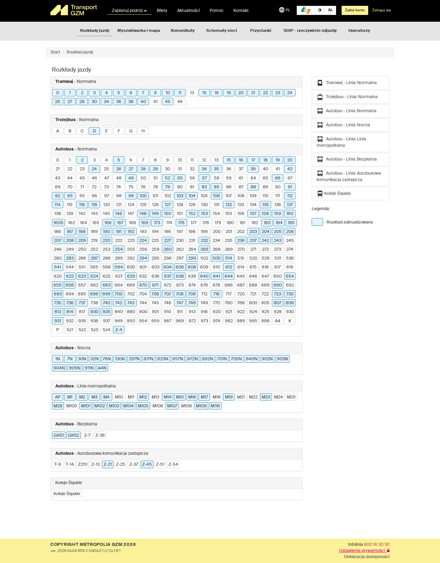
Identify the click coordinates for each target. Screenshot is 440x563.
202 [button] (241, 232)
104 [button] (192, 196)
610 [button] (216, 267)
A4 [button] (277, 321)
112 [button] (290, 196)
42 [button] (289, 169)
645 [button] (241, 276)
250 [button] (82, 249)
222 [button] (119, 241)
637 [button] (167, 276)
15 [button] (204, 93)
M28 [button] (57, 406)
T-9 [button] (57, 464)
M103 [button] (114, 406)
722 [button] (265, 294)
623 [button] (82, 276)
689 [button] (265, 285)
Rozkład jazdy (80, 52)
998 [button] (265, 321)
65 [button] (265, 178)
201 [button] (229, 232)
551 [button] (82, 267)
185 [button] (291, 223)
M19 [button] (229, 397)
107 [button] (229, 196)
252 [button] (94, 249)
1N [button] (57, 359)
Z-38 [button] (100, 435)
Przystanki (260, 31)
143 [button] (94, 214)
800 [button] (253, 303)
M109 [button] (201, 406)
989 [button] (241, 321)
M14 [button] (168, 397)
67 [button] (290, 178)
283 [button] (70, 258)
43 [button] (57, 178)
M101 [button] (85, 406)
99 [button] (131, 196)
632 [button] (143, 276)
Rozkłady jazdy (94, 31)
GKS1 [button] (58, 435)
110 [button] (265, 196)
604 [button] (167, 267)
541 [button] (57, 267)
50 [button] (143, 178)
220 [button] (106, 241)
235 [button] (229, 241)
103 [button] (180, 196)
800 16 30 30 (377, 545)
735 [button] (57, 303)
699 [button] (106, 294)
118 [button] (94, 205)
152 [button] (192, 214)
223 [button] (131, 241)
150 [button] (167, 214)
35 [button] (216, 169)
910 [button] (167, 312)
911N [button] (89, 368)
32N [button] (94, 359)
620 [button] (58, 276)
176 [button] (181, 223)
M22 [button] (253, 397)
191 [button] (119, 232)
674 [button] (192, 285)
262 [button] (180, 249)
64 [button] (253, 178)
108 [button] (240, 196)
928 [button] (278, 312)
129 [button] (192, 205)
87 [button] (241, 187)
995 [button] (253, 321)
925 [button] (266, 312)
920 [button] (217, 312)
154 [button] (216, 214)
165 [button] (95, 223)
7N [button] (70, 359)
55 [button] (180, 178)
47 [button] (106, 178)
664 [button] (119, 285)
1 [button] (70, 93)
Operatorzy (359, 31)
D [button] (94, 131)
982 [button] (229, 321)
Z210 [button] (82, 464)
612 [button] (229, 267)
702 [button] (131, 294)
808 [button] (290, 303)
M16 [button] (192, 397)
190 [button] (106, 232)
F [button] (119, 131)
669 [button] (131, 285)
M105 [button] (143, 406)
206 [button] (290, 232)
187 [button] (70, 232)
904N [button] (59, 368)
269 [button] (229, 249)
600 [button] (131, 267)
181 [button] (242, 223)
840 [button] (119, 312)
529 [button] (266, 258)
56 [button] (192, 178)
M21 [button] (241, 397)
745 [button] (155, 303)
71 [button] (82, 187)
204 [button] (266, 232)
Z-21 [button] (108, 464)
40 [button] (143, 102)
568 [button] (106, 267)
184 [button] (279, 223)
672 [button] (167, 285)
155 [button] (228, 214)
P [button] (57, 330)
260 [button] (168, 249)
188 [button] (82, 232)
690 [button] (277, 285)
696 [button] (94, 294)
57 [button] (204, 178)
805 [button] (265, 303)
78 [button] (155, 187)
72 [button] (94, 187)
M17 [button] (204, 397)
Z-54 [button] (173, 464)
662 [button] (94, 285)
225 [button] (155, 241)
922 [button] (241, 312)
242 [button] (265, 241)
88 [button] (253, 187)
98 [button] (119, 196)
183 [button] (267, 223)
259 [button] (156, 249)
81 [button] (192, 187)
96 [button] (94, 196)
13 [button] (192, 93)
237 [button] (253, 241)
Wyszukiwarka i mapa (138, 31)
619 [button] (289, 267)
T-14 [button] (70, 464)
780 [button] (229, 303)
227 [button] (167, 241)
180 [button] (230, 223)
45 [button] (167, 102)
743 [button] (130, 303)
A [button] (57, 131)
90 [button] (277, 187)
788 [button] (241, 303)
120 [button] (106, 205)
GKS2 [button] (73, 435)
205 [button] (278, 232)
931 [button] (57, 321)
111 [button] (277, 196)
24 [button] (289, 93)
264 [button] (192, 249)
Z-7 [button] (87, 435)
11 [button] (180, 93)
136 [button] (277, 205)
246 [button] (58, 249)
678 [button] (216, 285)
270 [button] (241, 249)
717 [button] (229, 294)
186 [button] (57, 232)
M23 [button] (266, 397)
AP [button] (58, 397)
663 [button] (107, 285)
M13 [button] (155, 397)
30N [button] (82, 359)
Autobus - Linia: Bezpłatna (347, 159)
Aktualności (188, 11)
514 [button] (228, 258)
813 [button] (57, 312)
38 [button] (131, 102)
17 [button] (253, 160)
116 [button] (82, 205)
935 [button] (82, 321)
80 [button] (180, 187)
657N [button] (177, 359)
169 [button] (144, 223)
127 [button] (168, 205)
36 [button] (118, 102)
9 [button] (155, 93)
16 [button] (217, 93)
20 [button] (241, 93)
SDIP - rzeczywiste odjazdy (310, 31)
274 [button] (289, 249)
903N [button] (282, 359)
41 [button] (155, 102)
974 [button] (216, 321)
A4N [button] (102, 368)
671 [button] (155, 285)
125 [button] (143, 205)
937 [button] (106, 321)
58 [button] (216, 178)
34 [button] (106, 102)
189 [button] (94, 232)
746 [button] (167, 303)
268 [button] (217, 249)
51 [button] (155, 178)
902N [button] (267, 359)
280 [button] (58, 258)
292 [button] (131, 258)
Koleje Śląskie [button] (66, 494)
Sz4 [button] (106, 330)
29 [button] (155, 169)
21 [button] (253, 93)
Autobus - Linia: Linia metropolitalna (341, 142)
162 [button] (71, 223)
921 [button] (229, 312)
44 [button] (70, 178)
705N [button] (236, 359)
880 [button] (131, 312)
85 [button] (216, 187)
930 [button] (290, 312)
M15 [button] (180, 397)
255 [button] (131, 249)
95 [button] (82, 196)
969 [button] (180, 321)
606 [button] (180, 267)
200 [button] (217, 232)
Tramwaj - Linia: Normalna (347, 83)
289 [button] (119, 258)
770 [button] (216, 303)
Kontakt (241, 11)
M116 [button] (215, 406)
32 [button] (192, 169)
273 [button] (277, 249)
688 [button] (253, 285)
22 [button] (265, 93)
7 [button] (143, 93)
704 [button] (143, 294)
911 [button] (180, 312)
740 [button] (106, 303)
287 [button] (94, 258)
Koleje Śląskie (334, 193)
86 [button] (229, 187)
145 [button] (106, 214)
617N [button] (148, 359)
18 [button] (265, 160)
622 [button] (70, 276)
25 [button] (106, 169)
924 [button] (253, 312)
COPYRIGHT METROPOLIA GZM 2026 (93, 545)
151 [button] (180, 214)
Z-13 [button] (95, 464)
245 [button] (290, 241)
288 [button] (107, 258)
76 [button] (143, 187)
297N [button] (134, 359)
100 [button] (143, 196)
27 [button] (70, 102)
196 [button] (167, 232)
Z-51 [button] (160, 464)
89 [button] (265, 187)
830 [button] (94, 312)
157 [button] (253, 214)
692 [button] (290, 285)
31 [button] (180, 169)
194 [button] (155, 232)
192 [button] (131, 232)
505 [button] (216, 258)
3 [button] (94, 93)
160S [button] (58, 223)
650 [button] (277, 276)
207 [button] (57, 241)
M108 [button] (186, 406)
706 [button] (155, 294)
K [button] (289, 321)
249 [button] (70, 249)
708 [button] (180, 294)
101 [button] (155, 196)
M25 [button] (291, 397)
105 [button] (204, 196)
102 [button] (167, 196)
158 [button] (265, 214)
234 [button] (216, 241)
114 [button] (58, 205)
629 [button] (131, 276)
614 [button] (240, 267)
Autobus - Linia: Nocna (343, 125)
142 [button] (82, 214)
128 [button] (180, 205)
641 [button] (216, 276)
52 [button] (167, 178)
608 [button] (192, 267)
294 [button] (143, 258)
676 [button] (204, 285)
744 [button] (143, 303)
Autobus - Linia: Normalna (346, 111)
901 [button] (155, 312)
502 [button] (204, 258)
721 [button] (253, 294)
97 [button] (106, 196)
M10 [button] (119, 397)
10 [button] (168, 93)
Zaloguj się (381, 10)
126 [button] (155, 205)
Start (55, 52)
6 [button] (131, 93)
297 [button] (180, 258)
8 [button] (155, 160)
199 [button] (204, 232)
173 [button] (157, 223)
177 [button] (193, 223)
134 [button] (253, 205)
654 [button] (290, 276)
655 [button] (57, 285)
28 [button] (82, 102)
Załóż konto (355, 10)
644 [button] (229, 276)
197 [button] (180, 232)
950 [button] (131, 321)
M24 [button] (278, 397)
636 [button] (156, 276)
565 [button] (94, 267)
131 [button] (216, 205)
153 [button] (204, 214)
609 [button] (204, 267)
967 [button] (167, 321)
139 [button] (70, 214)
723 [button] (277, 294)
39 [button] (253, 169)
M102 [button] (99, 406)
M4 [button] (106, 397)
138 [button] (57, 214)
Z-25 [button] (120, 464)
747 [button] (180, 303)
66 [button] (277, 178)
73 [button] (106, 187)
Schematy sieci (221, 31)
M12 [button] (143, 397)
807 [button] (277, 303)
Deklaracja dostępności (367, 557)
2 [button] (82, 93)
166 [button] (108, 223)
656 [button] (70, 285)
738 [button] (94, 303)
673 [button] (180, 285)
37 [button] (241, 169)
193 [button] (143, 232)
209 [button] (82, 241)
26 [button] (57, 102)
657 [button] (82, 285)
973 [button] (204, 321)
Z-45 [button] (147, 464)
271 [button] (253, 249)
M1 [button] (69, 397)
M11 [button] (131, 397)
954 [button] (143, 321)
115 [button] (70, 205)
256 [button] (143, 249)
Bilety (162, 11)
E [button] (106, 131)
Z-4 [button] (118, 330)
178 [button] (206, 223)
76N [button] (107, 359)
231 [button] (192, 241)
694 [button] (70, 294)
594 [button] (119, 267)
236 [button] (241, 241)
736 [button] (70, 303)
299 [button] (192, 258)
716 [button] (216, 294)
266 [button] (204, 249)
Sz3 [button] (94, 330)
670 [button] (143, 285)
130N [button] (120, 359)
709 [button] (192, 294)
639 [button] (192, 276)
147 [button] (131, 214)
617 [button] (277, 267)
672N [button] (192, 359)
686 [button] (229, 285)
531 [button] (277, 258)
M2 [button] (82, 397)
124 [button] (131, 205)
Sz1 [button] (70, 330)
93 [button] (69, 196)
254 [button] (119, 249)
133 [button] (241, 205)
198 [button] (192, 232)
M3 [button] (94, 397)
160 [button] (289, 214)
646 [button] (253, 276)
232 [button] (204, 241)
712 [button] (204, 294)
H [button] (143, 131)
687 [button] (241, 285)
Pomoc (217, 11)
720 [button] (241, 294)
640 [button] (204, 276)
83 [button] (204, 187)
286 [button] (82, 258)
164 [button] (83, 223)
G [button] (131, 131)
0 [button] (57, 93)
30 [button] (94, 102)
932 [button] (70, 321)
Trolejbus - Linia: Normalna (347, 97)
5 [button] (118, 93)
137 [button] (290, 205)
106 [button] (216, 196)
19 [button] (229, 93)
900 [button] (143, 312)
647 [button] (265, 276)
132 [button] (229, 205)
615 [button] (253, 267)
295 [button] (156, 258)
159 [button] (277, 214)
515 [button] (240, 258)
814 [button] (69, 312)
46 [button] (180, 102)
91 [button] (290, 187)
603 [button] (156, 267)
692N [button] (207, 359)
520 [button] (253, 258)
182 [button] (254, 223)
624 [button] (94, 276)
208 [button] (70, 241)
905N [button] (75, 368)
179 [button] (218, 223)
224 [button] (143, 241)
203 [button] (253, 232)
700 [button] (119, 294)
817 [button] (82, 312)
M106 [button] (157, 406)
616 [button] (265, 267)
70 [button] (70, 187)
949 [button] (119, 321)
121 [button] (119, 205)
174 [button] (169, 223)
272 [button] (265, 249)
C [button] (82, 131)
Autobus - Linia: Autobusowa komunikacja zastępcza (349, 176)
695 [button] (82, 294)
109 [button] (253, 196)
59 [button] (229, 178)
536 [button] (290, 258)
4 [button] (106, 93)
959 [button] (155, 321)
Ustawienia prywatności (364, 551)
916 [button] (204, 312)
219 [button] (94, 241)
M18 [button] (217, 397)
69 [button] (58, 187)
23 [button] (277, 93)
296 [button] (168, 258)
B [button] (69, 131)
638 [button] (180, 276)
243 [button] (277, 241)
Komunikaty (183, 31)
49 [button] (131, 178)
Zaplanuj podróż (129, 11)
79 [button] (167, 187)
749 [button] (204, 303)
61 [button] (241, 178)
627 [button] (119, 276)
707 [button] (167, 294)
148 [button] (143, 214)
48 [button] (119, 178)
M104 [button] (128, 406)
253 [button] (106, 249)
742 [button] (118, 303)
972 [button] (192, 321)
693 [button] (58, 294)
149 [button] (155, 214)
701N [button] (222, 359)
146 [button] (118, 214)
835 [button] (107, 312)
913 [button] (192, 312)
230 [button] (180, 241)
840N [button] (252, 359)
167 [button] (120, 223)
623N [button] (162, 359)
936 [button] (94, 321)
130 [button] (204, 205)
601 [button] (143, 267)
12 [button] (204, 160)
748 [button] (192, 303)
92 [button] (57, 196)
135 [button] (265, 205)
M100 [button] (71, 406)
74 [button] (118, 187)
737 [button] (82, 303)
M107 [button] (172, 406)
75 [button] (131, 187)
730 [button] (290, 294)
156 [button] (240, 214)
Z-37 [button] (133, 464)
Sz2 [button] (82, 330)
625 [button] (107, 276)
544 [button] (70, 267)
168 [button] (132, 223)
